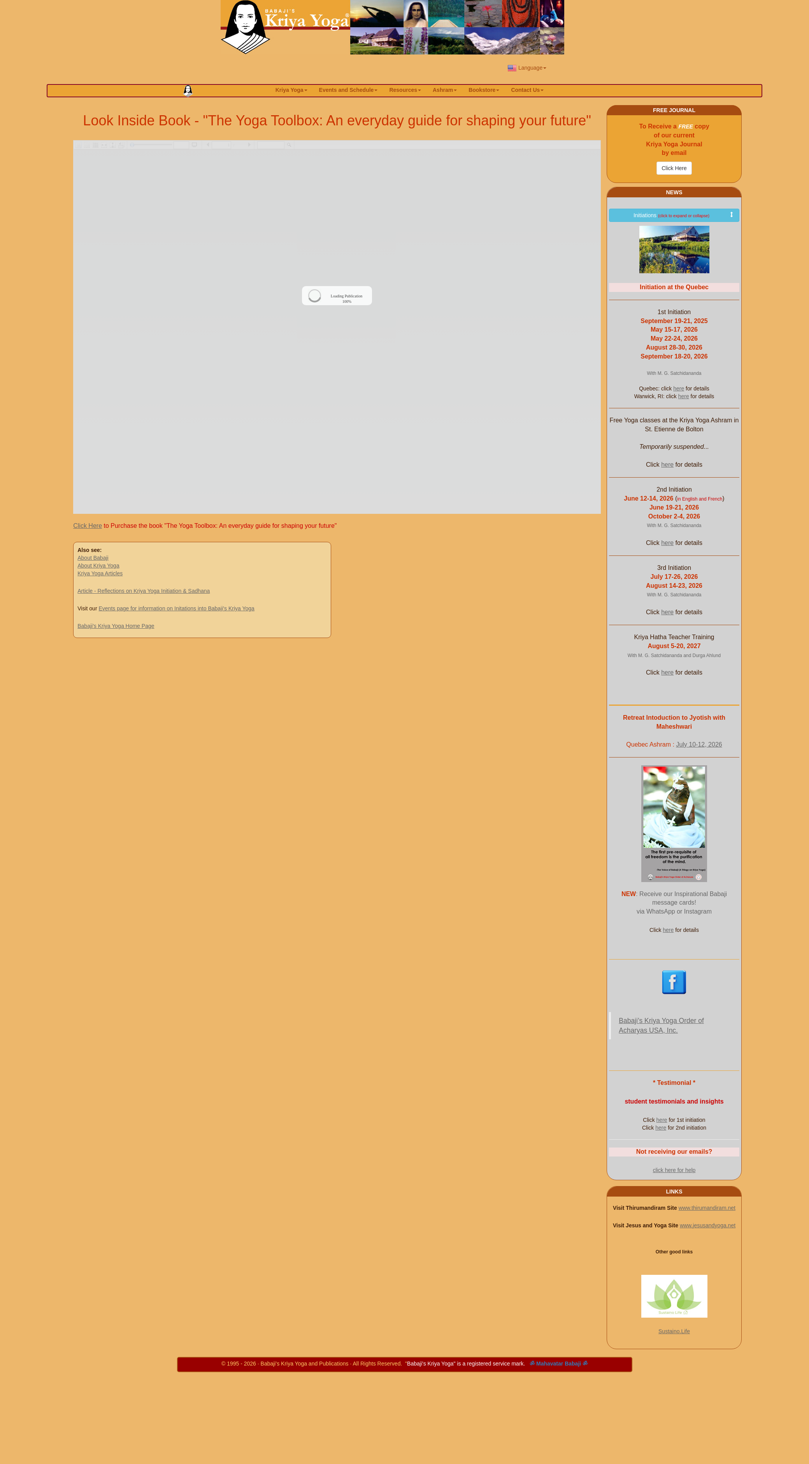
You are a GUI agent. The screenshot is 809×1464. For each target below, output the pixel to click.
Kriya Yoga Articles (100, 573)
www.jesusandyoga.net (707, 1225)
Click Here (87, 525)
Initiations (684, 215)
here (678, 388)
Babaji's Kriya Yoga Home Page (115, 626)
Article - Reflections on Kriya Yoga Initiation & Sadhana (143, 591)
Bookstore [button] (484, 90)
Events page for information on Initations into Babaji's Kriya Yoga (176, 608)
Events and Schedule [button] (348, 90)
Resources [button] (405, 90)
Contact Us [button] (527, 90)
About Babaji (92, 558)
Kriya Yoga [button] (291, 90)
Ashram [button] (445, 90)
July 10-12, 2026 (699, 744)
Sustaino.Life (674, 1331)
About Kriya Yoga (98, 565)
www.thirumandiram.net (707, 1208)
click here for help (674, 1170)
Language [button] (526, 68)
